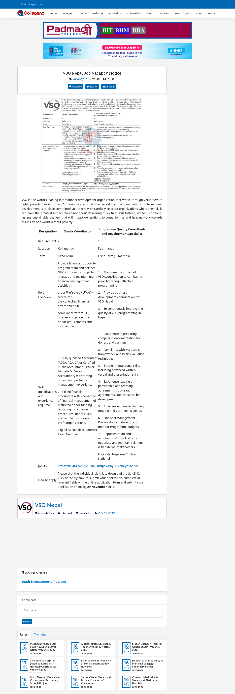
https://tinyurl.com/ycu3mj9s (78, 466)
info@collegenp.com (31, 4)
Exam (199, 13)
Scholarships (133, 13)
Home (53, 13)
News (177, 13)
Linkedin (109, 86)
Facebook (75, 86)
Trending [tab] (40, 634)
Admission (114, 13)
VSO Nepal (48, 504)
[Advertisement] (92, 543)
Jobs (188, 13)
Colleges (67, 13)
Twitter (92, 86)
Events (151, 13)
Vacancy (78, 79)
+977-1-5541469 (107, 512)
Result (211, 13)
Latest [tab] (24, 634)
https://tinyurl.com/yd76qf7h (118, 466)
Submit (27, 621)
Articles (164, 13)
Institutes (97, 13)
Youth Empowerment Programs (44, 581)
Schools (81, 13)
